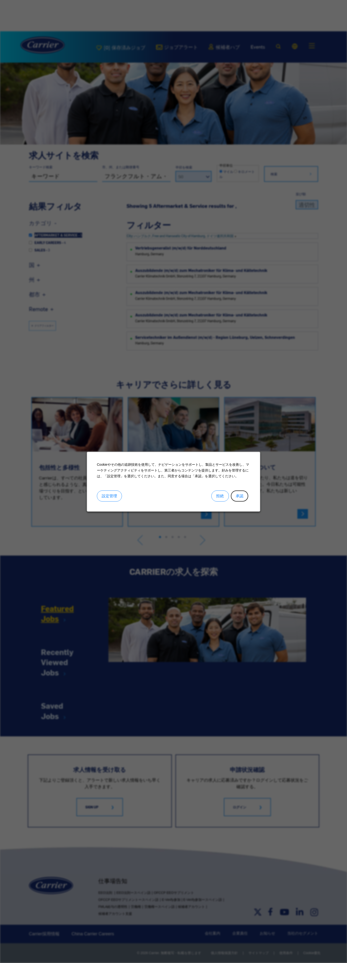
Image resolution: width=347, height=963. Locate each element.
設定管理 (109, 496)
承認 (239, 496)
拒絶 (220, 496)
